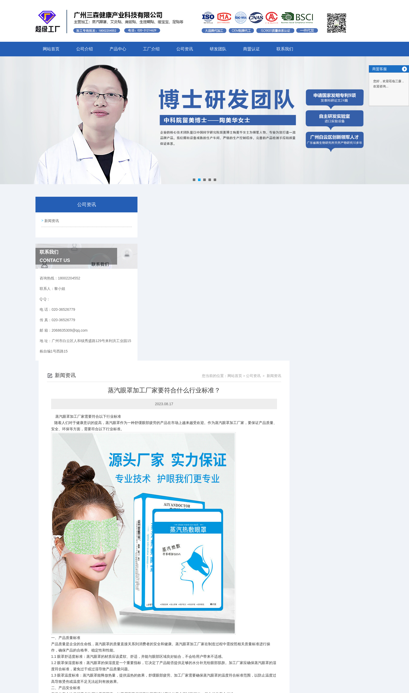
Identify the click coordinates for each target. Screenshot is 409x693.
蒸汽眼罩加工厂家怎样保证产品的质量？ (179, 624)
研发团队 (218, 49)
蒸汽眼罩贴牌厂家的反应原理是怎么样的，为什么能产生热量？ (198, 615)
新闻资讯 (51, 220)
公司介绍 (84, 49)
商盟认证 (251, 49)
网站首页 (51, 49)
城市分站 (62, 687)
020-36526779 (148, 656)
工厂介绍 (151, 49)
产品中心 (118, 49)
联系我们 (284, 49)
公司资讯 (184, 49)
